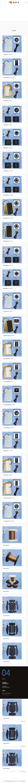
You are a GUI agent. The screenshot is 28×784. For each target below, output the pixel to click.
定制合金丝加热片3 (6, 615)
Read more (23, 721)
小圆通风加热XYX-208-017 (7, 124)
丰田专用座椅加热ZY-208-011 (8, 381)
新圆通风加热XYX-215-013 (7, 147)
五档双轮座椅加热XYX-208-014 (8, 77)
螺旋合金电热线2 (6, 568)
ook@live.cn (7, 694)
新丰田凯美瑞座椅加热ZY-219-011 (9, 404)
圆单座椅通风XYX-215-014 (7, 288)
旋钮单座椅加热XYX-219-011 (8, 241)
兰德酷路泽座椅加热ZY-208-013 (8, 335)
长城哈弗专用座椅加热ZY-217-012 (9, 498)
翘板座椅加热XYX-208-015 (7, 450)
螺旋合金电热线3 (6, 591)
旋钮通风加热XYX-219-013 (7, 170)
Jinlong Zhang (22, 781)
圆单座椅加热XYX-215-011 (7, 311)
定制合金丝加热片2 (6, 638)
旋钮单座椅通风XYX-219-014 (8, 195)
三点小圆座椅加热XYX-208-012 (8, 521)
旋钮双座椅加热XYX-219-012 (8, 218)
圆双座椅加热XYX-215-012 (7, 100)
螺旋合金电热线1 (6, 545)
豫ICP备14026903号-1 (10, 781)
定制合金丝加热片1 (6, 661)
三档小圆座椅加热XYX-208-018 (8, 427)
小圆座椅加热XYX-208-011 (7, 54)
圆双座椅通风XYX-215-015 (7, 265)
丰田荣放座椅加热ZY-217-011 (8, 358)
